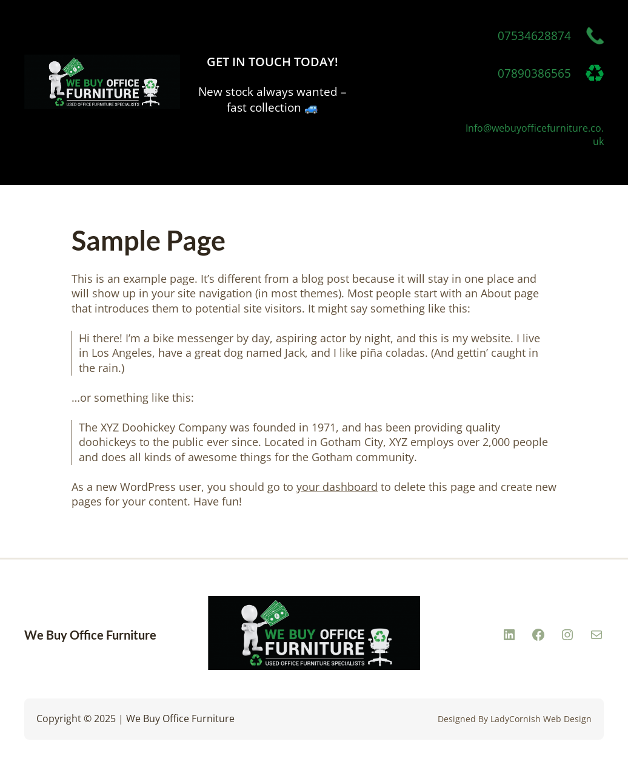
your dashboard (337, 486)
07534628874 (534, 36)
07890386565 (534, 73)
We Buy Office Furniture (90, 635)
